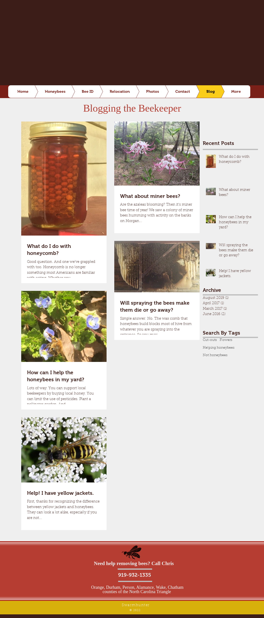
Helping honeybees (218, 348)
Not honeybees (215, 355)
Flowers (226, 340)
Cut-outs (210, 340)
